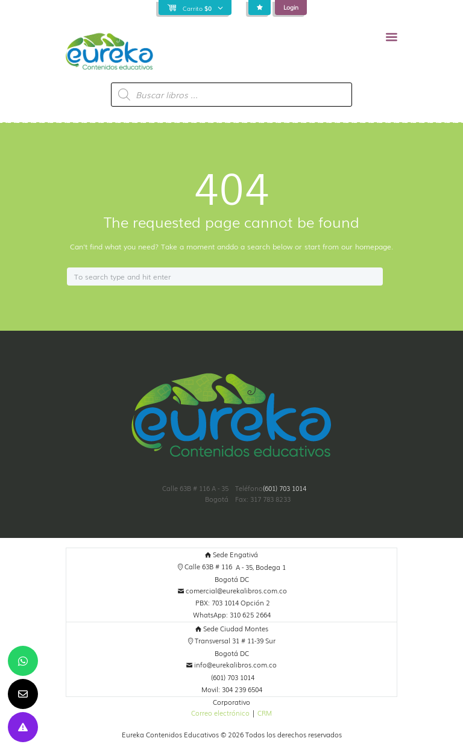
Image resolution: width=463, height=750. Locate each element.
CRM (264, 712)
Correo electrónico (220, 712)
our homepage (366, 246)
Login (290, 6)
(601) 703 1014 (284, 488)
